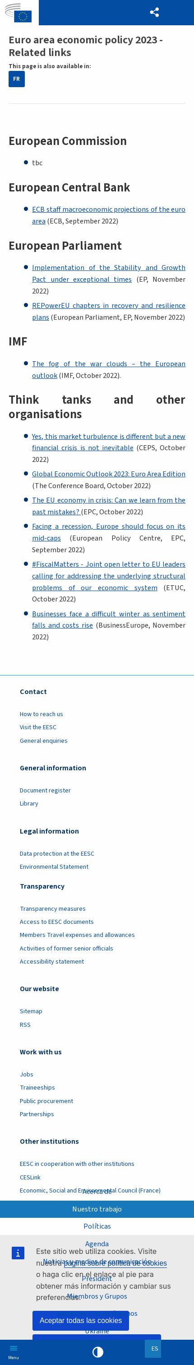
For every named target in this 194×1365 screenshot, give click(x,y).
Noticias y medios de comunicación (97, 1261)
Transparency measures (53, 908)
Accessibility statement (52, 961)
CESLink (30, 1177)
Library (29, 803)
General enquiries (44, 740)
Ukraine (97, 1331)
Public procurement (46, 1101)
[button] (155, 12)
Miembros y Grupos (97, 1296)
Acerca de (97, 1191)
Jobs (26, 1074)
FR (16, 79)
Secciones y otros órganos (97, 1313)
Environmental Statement (54, 866)
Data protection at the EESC (57, 853)
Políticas (97, 1226)
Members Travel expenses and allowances (77, 935)
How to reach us (41, 714)
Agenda (97, 1244)
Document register (45, 790)
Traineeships (37, 1087)
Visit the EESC (38, 727)
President (97, 1278)
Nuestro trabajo (97, 1209)
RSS (25, 1025)
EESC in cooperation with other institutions (77, 1164)
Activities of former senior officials (66, 948)
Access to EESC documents (57, 922)
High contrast (98, 1352)
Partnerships (37, 1114)
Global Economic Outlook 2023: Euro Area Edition (108, 474)
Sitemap (31, 1011)
